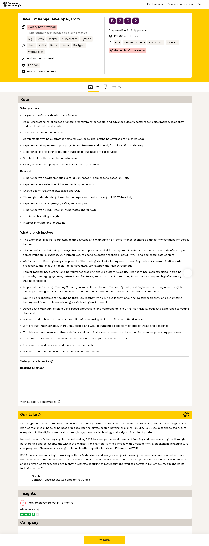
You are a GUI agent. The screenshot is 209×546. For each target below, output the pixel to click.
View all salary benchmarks (38, 506)
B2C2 (75, 19)
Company (112, 86)
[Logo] (12, 4)
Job (93, 86)
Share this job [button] (31, 519)
